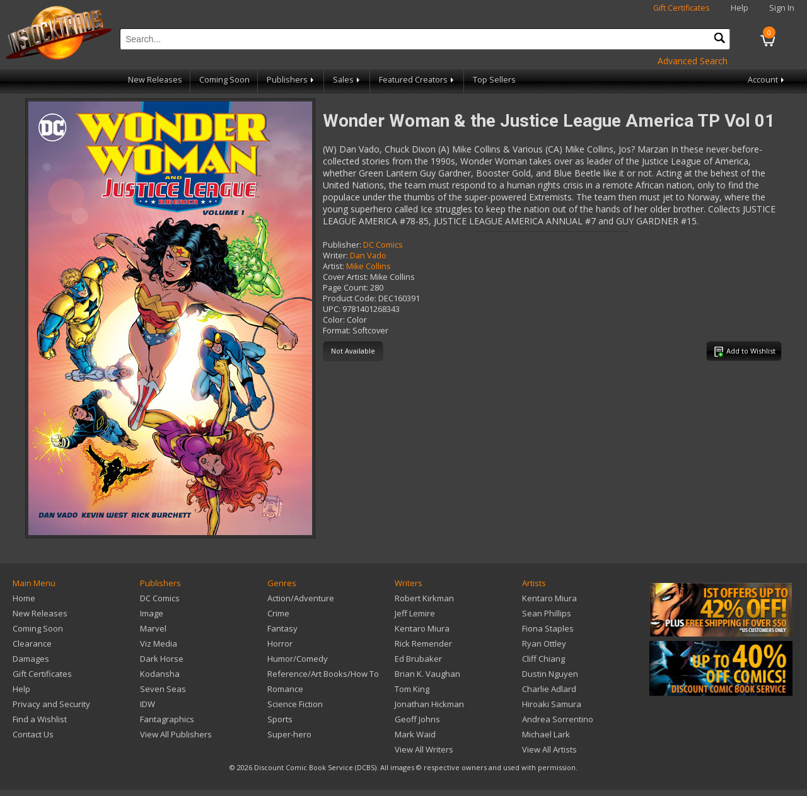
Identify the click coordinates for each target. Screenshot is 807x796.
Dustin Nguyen (550, 673)
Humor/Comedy (297, 658)
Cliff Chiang (543, 658)
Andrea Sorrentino (557, 719)
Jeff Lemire (415, 613)
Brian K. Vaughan (427, 673)
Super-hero (289, 734)
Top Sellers (494, 79)
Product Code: (349, 298)
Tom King (412, 689)
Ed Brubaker (418, 658)
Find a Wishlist (40, 719)
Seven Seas (163, 689)
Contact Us (33, 734)
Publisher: (342, 244)
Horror (280, 643)
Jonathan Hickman (429, 704)
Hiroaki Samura (551, 704)
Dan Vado (368, 255)
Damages (31, 658)
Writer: (335, 255)
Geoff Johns (417, 719)
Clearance (32, 643)
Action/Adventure (300, 598)
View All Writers (424, 749)
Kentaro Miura (422, 628)
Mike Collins (368, 266)
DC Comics (383, 244)
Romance (285, 689)
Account (767, 79)
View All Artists (549, 749)
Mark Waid (415, 734)
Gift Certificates (681, 8)
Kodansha (160, 673)
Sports (280, 719)
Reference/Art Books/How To (323, 673)
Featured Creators (417, 79)
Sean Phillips (546, 613)
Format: (337, 330)
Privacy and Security (51, 704)
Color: (334, 319)
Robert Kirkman (424, 598)
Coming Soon (224, 79)
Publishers (291, 79)
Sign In (781, 8)
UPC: (331, 309)
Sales (347, 79)
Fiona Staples (548, 628)
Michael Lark (546, 734)
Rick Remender (423, 643)
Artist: (333, 266)
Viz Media (158, 643)
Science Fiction (295, 704)
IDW (147, 704)
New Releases (155, 79)
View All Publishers (176, 734)
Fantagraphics (167, 719)
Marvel (153, 628)
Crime (278, 613)
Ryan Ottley (544, 643)
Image (151, 613)
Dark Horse (161, 658)
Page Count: (345, 287)
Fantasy (282, 628)
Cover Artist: (345, 277)
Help (739, 8)
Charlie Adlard (549, 689)
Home (24, 598)
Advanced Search (693, 61)
